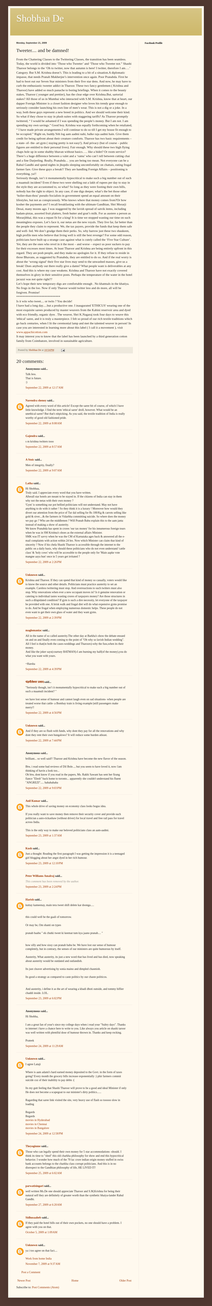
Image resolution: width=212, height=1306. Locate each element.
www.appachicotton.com (31, 332)
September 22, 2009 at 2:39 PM (43, 617)
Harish (29, 899)
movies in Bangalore (37, 1128)
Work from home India (38, 1258)
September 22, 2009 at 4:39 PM (43, 669)
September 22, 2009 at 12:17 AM (44, 387)
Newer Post (24, 1280)
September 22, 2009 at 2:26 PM (43, 562)
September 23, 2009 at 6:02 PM (43, 998)
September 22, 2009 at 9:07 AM (43, 470)
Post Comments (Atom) (45, 1287)
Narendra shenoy (35, 400)
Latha (29, 483)
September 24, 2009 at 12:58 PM (44, 1133)
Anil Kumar (32, 800)
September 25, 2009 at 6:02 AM (43, 1173)
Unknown (31, 574)
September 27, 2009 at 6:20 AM (43, 1204)
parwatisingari (34, 1185)
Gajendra (31, 436)
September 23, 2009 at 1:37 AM (43, 835)
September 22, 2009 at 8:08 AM (43, 423)
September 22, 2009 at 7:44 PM (43, 740)
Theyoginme (33, 1146)
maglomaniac (33, 630)
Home (75, 1280)
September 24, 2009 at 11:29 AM (44, 1046)
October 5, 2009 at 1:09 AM (41, 1232)
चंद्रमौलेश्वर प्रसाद (34, 681)
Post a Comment (30, 1272)
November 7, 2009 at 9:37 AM (42, 1263)
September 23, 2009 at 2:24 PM (43, 886)
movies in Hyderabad (37, 1120)
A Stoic (29, 459)
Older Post (125, 1280)
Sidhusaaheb (33, 1217)
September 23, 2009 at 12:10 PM (44, 863)
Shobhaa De (40, 18)
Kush (28, 848)
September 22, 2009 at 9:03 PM (43, 788)
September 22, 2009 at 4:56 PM (43, 712)
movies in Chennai (36, 1124)
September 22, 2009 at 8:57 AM (43, 446)
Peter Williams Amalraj (39, 875)
